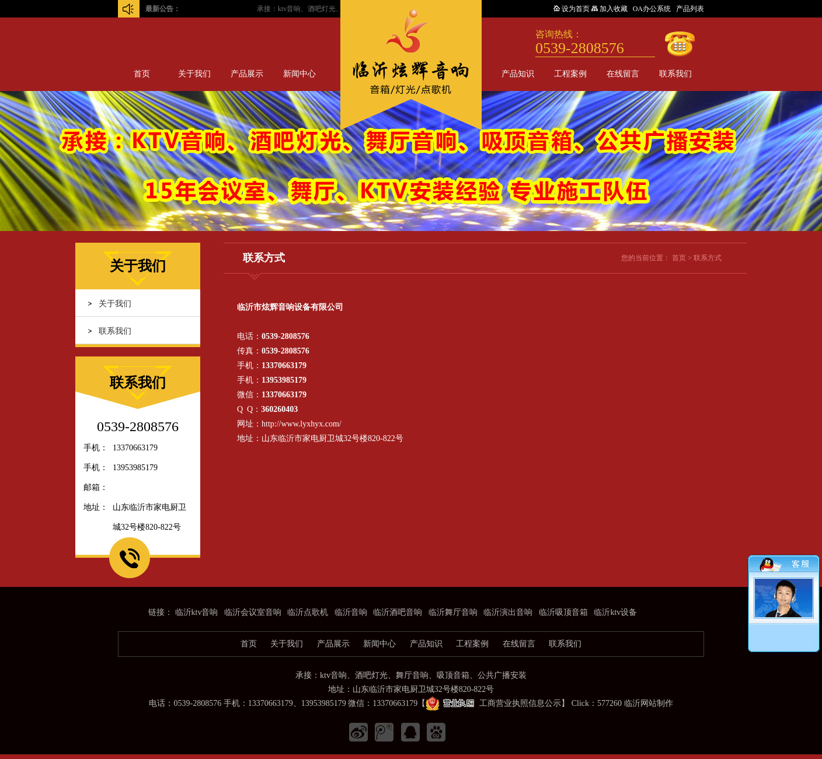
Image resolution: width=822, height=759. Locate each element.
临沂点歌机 (307, 612)
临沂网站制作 (648, 703)
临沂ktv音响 (196, 612)
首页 (142, 73)
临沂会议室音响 (252, 612)
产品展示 (247, 73)
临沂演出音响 (507, 612)
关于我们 (194, 73)
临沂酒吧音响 (397, 612)
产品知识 (517, 73)
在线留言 (623, 73)
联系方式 (708, 258)
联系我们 (675, 73)
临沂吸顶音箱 (563, 612)
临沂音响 (351, 612)
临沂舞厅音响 (453, 612)
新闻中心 (299, 73)
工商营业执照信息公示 (493, 703)
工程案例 (570, 73)
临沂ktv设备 (615, 612)
